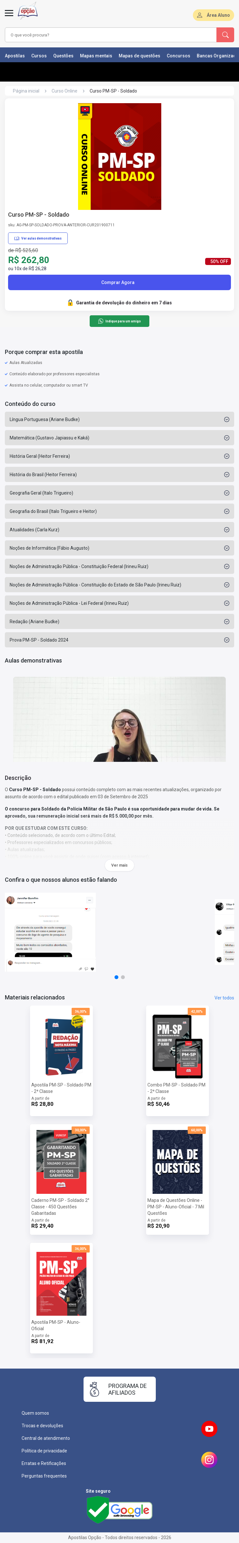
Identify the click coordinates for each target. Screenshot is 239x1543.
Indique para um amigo (119, 321)
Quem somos (35, 1413)
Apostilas (15, 55)
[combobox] (102, 35)
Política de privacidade (44, 1450)
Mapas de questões (139, 55)
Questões (63, 55)
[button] (116, 977)
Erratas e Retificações (44, 1463)
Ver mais (119, 865)
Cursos (39, 55)
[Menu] (9, 17)
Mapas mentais (96, 55)
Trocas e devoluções (42, 1425)
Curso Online (64, 90)
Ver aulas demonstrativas (38, 238)
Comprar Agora (117, 282)
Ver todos (224, 997)
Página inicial (26, 90)
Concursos (178, 55)
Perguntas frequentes (44, 1476)
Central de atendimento (46, 1438)
